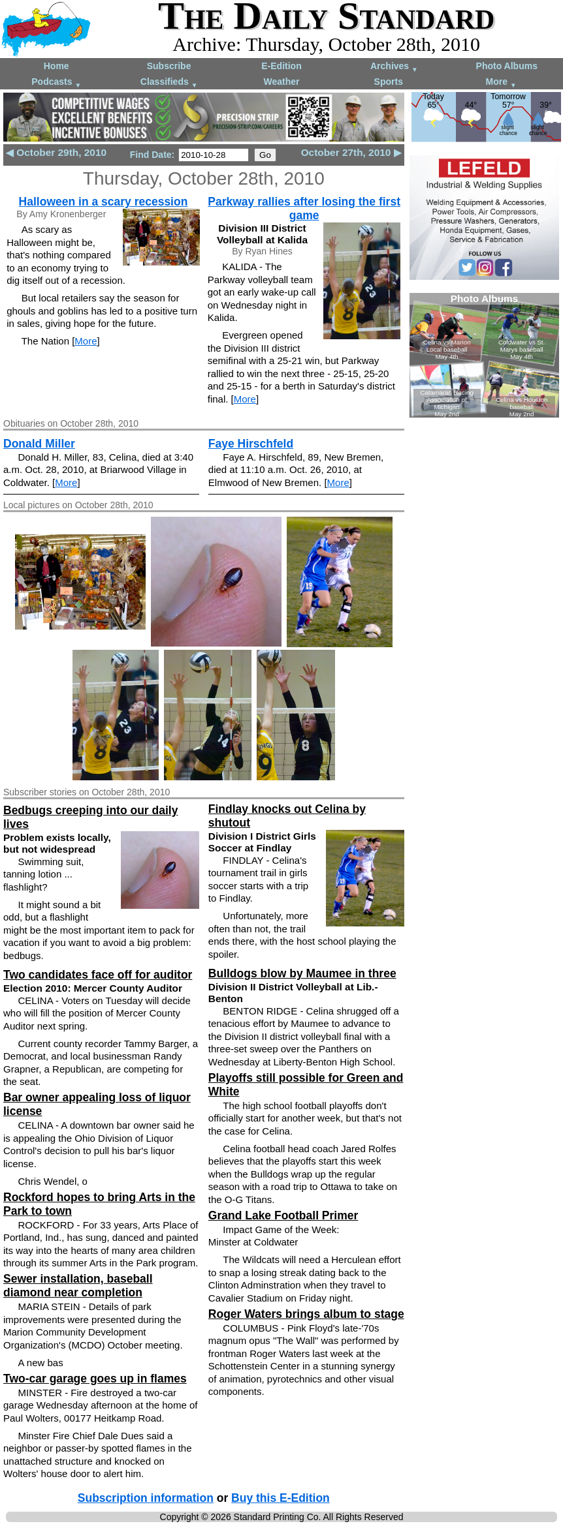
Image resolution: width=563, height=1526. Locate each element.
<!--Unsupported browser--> (484, 355)
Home (56, 66)
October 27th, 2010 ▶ (351, 152)
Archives (394, 67)
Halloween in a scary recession (103, 201)
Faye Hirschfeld (250, 443)
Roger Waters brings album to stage (306, 1313)
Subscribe (169, 66)
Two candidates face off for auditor (97, 974)
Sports (388, 81)
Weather (281, 81)
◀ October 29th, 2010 (56, 152)
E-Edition (281, 66)
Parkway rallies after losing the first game (304, 208)
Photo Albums (507, 66)
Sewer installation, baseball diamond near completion (78, 1285)
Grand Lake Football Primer (283, 1215)
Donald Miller (39, 443)
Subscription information (146, 1497)
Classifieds (169, 82)
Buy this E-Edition (280, 1497)
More (501, 82)
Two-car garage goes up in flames (95, 1378)
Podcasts (56, 82)
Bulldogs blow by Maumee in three (302, 973)
